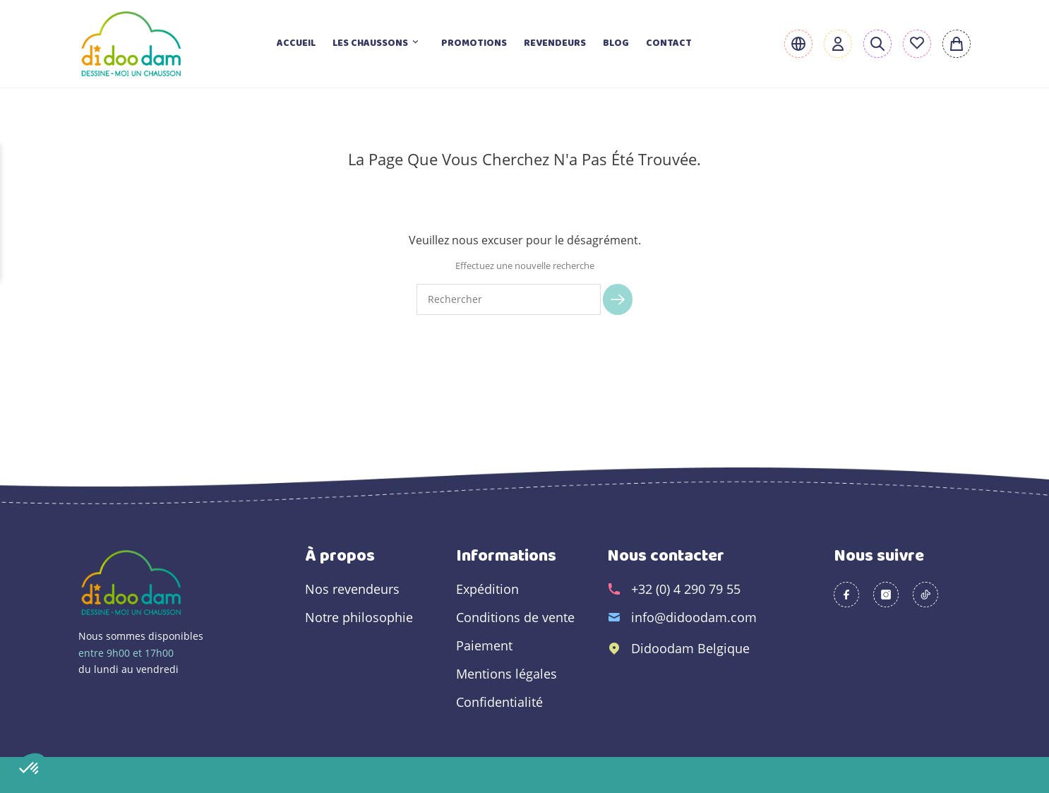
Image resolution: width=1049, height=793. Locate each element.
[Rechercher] (508, 299)
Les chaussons (378, 43)
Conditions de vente (515, 617)
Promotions (474, 43)
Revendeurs (555, 43)
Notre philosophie (359, 617)
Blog (616, 43)
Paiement (484, 645)
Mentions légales (506, 674)
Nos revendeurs (352, 589)
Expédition (487, 589)
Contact (669, 43)
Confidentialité (499, 702)
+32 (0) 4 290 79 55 (686, 589)
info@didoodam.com (694, 617)
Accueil (296, 43)
